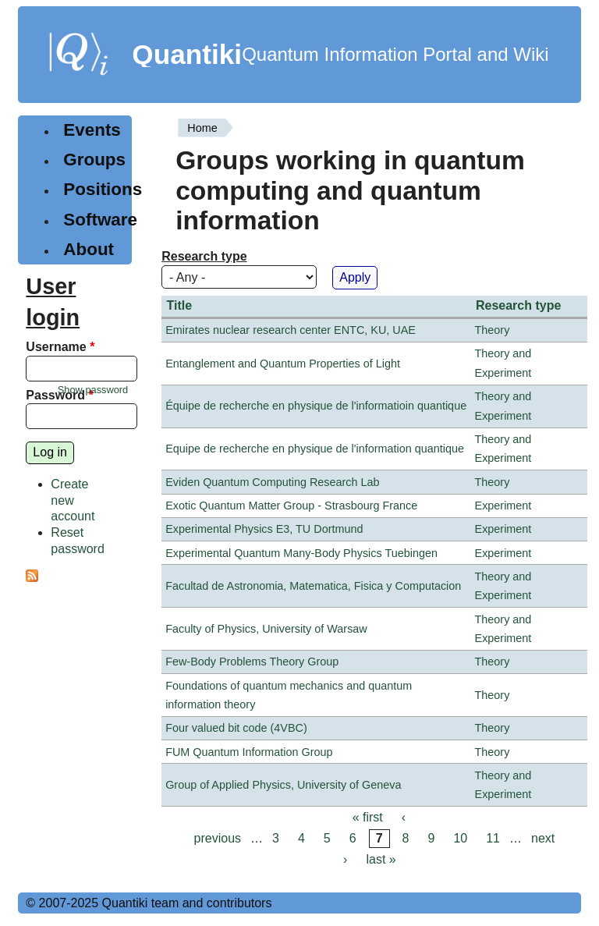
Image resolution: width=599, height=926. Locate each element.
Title (180, 305)
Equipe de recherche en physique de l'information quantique (314, 448)
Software (100, 219)
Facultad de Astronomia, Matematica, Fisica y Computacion (313, 586)
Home (202, 128)
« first (368, 817)
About (88, 249)
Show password (93, 390)
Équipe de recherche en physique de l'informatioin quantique (315, 405)
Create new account (72, 500)
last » (380, 860)
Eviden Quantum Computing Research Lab (272, 482)
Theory (492, 330)
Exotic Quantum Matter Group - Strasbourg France (291, 505)
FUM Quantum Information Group (248, 752)
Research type (203, 256)
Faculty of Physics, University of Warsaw (266, 629)
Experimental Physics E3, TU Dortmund (264, 529)
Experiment (503, 505)
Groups (94, 159)
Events (91, 130)
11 (493, 838)
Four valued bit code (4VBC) (236, 728)
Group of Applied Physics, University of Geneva (283, 785)
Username (60, 346)
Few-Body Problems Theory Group (251, 661)
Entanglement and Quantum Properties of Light (282, 363)
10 (460, 838)
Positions (102, 189)
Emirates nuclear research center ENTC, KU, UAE (290, 330)
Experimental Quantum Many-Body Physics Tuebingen (301, 553)
